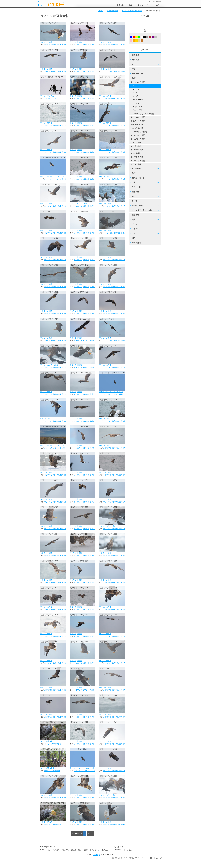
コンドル (136, 103)
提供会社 (105, 850)
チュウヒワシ (138, 110)
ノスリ (135, 93)
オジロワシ (48, 45)
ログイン (157, 5)
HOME (100, 11)
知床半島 (56, 45)
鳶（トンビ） (138, 107)
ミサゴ (135, 96)
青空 (42, 177)
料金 (131, 5)
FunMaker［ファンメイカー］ (124, 850)
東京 (54, 768)
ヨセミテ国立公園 (61, 179)
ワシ (58, 98)
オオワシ (106, 72)
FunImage (96, 855)
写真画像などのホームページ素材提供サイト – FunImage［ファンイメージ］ (136, 858)
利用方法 (120, 5)
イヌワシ (136, 89)
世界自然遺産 (65, 45)
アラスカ (50, 96)
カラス (79, 203)
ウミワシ (43, 42)
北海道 (49, 42)
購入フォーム (143, 5)
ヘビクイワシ (138, 100)
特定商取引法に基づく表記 (71, 850)
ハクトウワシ (49, 98)
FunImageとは (45, 850)
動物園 (49, 741)
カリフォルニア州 (57, 177)
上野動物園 (55, 771)
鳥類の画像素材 (112, 11)
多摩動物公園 (56, 744)
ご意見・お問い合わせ (91, 850)
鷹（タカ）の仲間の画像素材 (132, 11)
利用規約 (56, 850)
